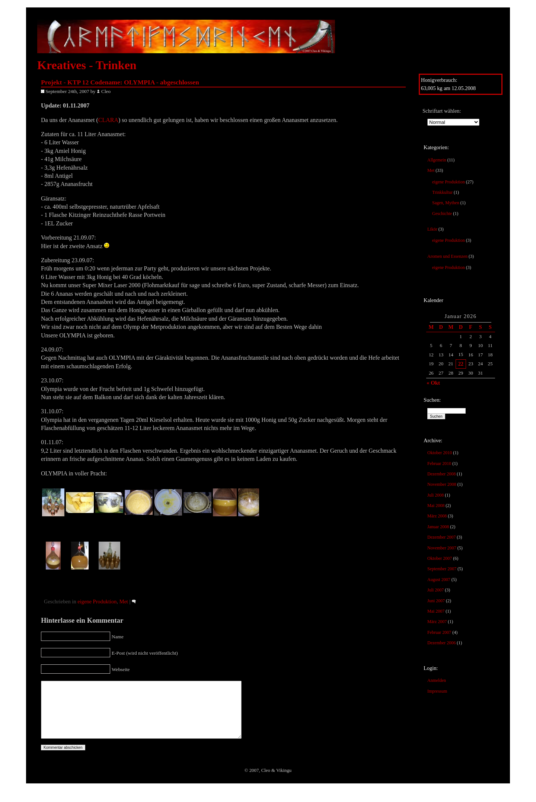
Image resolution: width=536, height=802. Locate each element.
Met (430, 170)
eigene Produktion (448, 182)
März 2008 (437, 516)
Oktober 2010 (439, 452)
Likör (432, 229)
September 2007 (441, 568)
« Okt (433, 383)
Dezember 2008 (441, 474)
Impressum (437, 691)
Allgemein (436, 160)
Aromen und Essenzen (447, 256)
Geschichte (442, 213)
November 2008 (441, 484)
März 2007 (437, 621)
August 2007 (438, 579)
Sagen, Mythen (445, 202)
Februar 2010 (439, 463)
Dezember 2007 (441, 537)
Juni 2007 (436, 600)
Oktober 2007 (439, 558)
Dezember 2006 (441, 642)
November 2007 (441, 548)
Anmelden (436, 680)
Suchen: (432, 400)
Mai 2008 (435, 505)
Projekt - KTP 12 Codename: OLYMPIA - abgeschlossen (120, 82)
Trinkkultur (442, 192)
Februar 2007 (439, 632)
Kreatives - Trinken (87, 65)
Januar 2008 (438, 526)
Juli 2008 (435, 495)
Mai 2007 (435, 611)
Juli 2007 (435, 590)
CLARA (108, 120)
